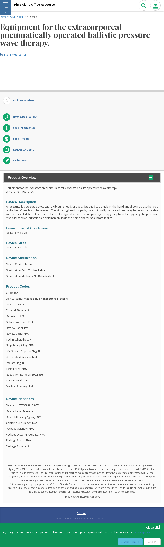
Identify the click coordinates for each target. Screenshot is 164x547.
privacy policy (142, 532)
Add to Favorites (23, 100)
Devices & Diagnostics (13, 17)
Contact (81, 513)
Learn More (130, 542)
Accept (152, 542)
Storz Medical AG (15, 54)
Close (153, 527)
